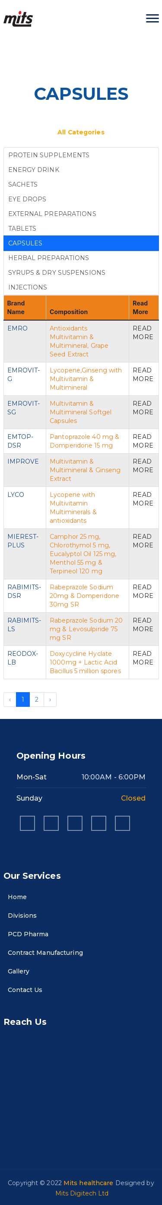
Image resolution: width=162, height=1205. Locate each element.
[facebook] (27, 823)
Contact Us (23, 990)
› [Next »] (50, 699)
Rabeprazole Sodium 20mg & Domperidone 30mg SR (84, 595)
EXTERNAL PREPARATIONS (52, 214)
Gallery (16, 971)
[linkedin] (75, 823)
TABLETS (22, 228)
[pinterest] (98, 823)
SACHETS (23, 184)
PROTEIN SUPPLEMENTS (49, 155)
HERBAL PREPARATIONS (48, 258)
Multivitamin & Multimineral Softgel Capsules (80, 412)
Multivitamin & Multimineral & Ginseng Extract (85, 470)
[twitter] (122, 823)
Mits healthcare (89, 1183)
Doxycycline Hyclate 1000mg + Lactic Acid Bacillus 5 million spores (85, 662)
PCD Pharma (26, 934)
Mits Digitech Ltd (82, 1193)
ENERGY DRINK (33, 170)
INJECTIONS (28, 287)
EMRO (17, 328)
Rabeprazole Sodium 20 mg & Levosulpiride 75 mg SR (86, 629)
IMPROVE (23, 461)
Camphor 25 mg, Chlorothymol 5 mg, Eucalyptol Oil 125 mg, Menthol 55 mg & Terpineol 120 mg (83, 554)
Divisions (20, 915)
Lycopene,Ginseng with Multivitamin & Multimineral (86, 378)
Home (15, 897)
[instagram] (51, 823)
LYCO (15, 495)
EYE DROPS (27, 199)
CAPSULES (25, 243)
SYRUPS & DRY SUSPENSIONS (56, 273)
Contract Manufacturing (43, 953)
